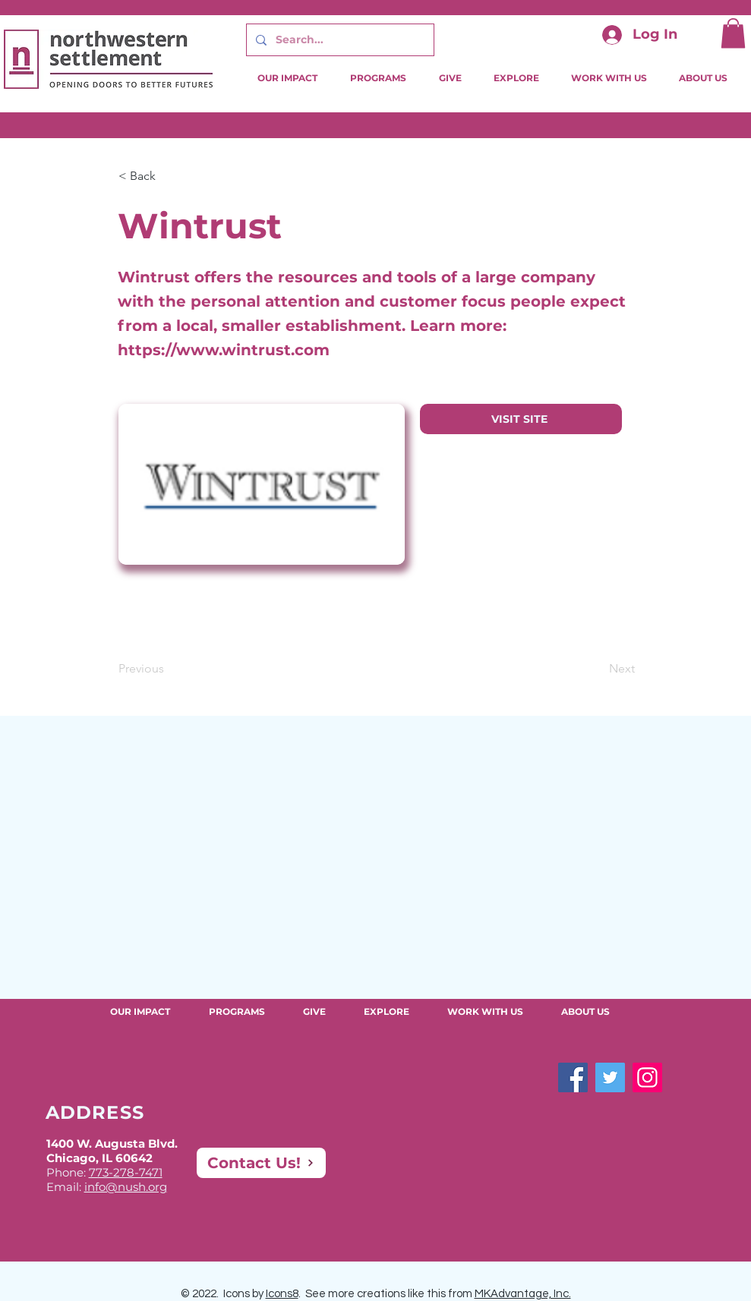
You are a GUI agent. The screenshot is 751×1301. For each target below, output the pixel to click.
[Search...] (339, 39)
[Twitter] (610, 1077)
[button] (733, 33)
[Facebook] (573, 1077)
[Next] (597, 669)
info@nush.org (125, 1187)
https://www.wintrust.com (224, 350)
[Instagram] (647, 1077)
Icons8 (282, 1293)
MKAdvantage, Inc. (523, 1293)
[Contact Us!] (261, 1163)
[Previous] (168, 669)
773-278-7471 (126, 1172)
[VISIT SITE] (521, 419)
